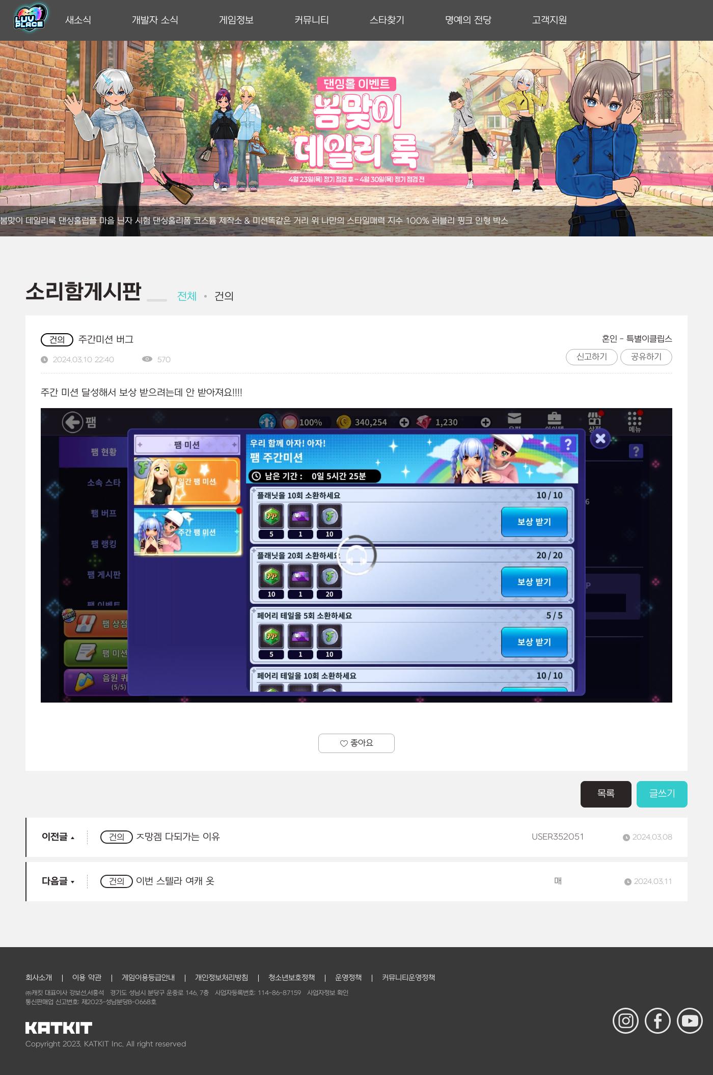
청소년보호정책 (291, 978)
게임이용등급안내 (148, 978)
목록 (606, 794)
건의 (224, 297)
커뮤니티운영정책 (408, 978)
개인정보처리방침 (221, 978)
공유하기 (646, 357)
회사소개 (38, 978)
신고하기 (592, 357)
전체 (187, 297)
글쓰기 (662, 794)
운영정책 (348, 978)
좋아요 (356, 743)
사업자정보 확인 (327, 993)
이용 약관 (86, 978)
